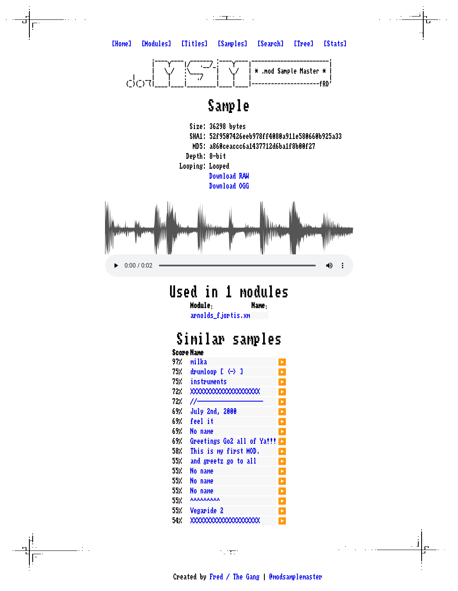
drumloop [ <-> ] (216, 371)
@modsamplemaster (295, 577)
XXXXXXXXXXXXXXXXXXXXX (225, 391)
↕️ (211, 305)
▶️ (282, 361)
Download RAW (229, 176)
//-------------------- (226, 401)
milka (198, 362)
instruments (208, 381)
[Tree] (304, 44)
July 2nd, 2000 (213, 411)
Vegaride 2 (206, 510)
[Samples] (232, 44)
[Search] (270, 44)
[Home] (122, 44)
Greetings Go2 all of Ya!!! (233, 441)
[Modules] (156, 44)
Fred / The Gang (234, 577)
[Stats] (335, 44)
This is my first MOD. (225, 451)
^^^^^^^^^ (205, 501)
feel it (201, 421)
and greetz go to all (223, 461)
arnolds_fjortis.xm (220, 315)
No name (201, 431)
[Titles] (194, 44)
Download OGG (229, 186)
